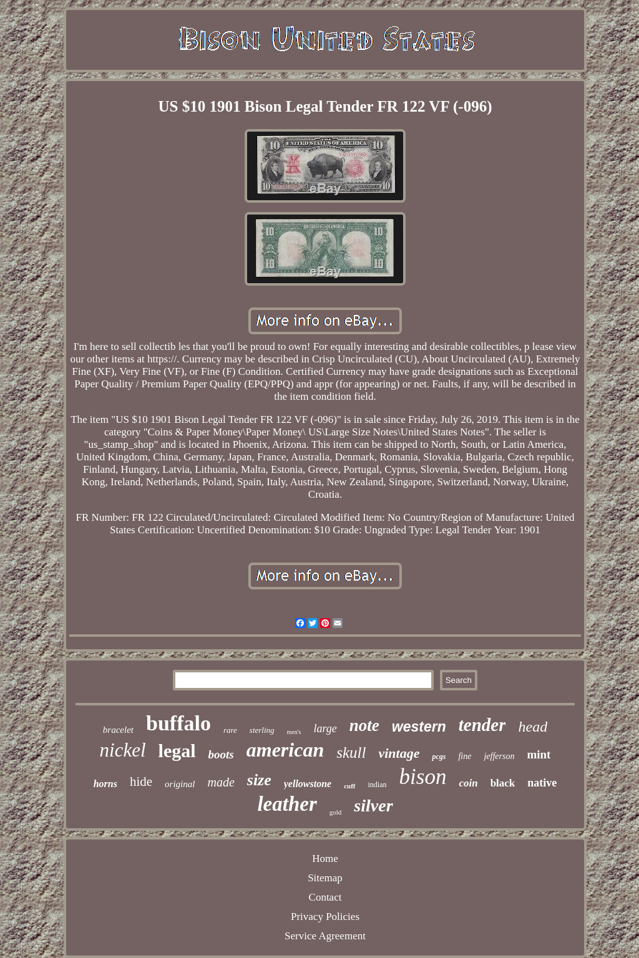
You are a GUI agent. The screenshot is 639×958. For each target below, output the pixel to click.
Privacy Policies (325, 916)
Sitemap (325, 878)
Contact (325, 897)
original (180, 784)
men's (294, 731)
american (285, 749)
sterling (262, 730)
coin (468, 783)
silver (373, 805)
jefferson (499, 756)
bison (423, 777)
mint (538, 754)
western (419, 726)
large (324, 728)
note (364, 725)
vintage (398, 753)
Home (325, 858)
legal (177, 750)
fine (464, 756)
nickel (123, 750)
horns (105, 783)
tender (482, 725)
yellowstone (307, 783)
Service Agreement (325, 936)
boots (221, 754)
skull (351, 752)
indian (377, 784)
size (259, 780)
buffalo (178, 723)
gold (335, 812)
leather (286, 804)
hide (141, 781)
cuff (349, 786)
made (220, 782)
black (502, 783)
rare (230, 730)
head (532, 726)
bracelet (118, 730)
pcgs (439, 756)
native (542, 783)
